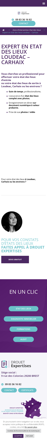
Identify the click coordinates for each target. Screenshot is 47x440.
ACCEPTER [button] (18, 436)
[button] (44, 3)
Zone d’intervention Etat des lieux (27, 30)
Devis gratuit (15, 259)
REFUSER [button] (29, 436)
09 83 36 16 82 (23, 19)
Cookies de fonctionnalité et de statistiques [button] (24, 431)
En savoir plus (31, 427)
